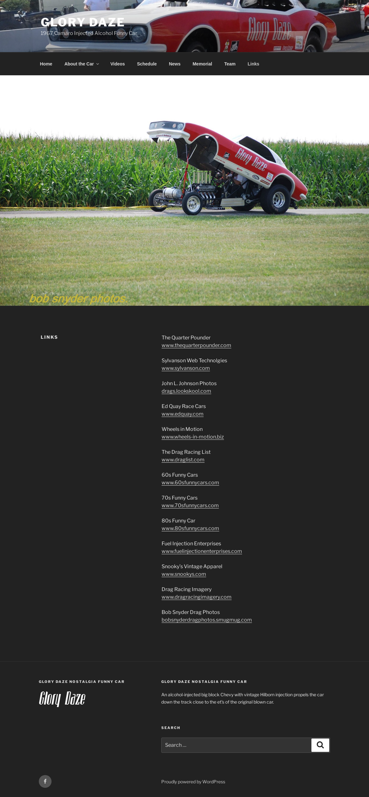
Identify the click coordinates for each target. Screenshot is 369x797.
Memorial (202, 63)
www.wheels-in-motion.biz (193, 437)
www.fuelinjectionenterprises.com (202, 551)
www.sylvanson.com (186, 368)
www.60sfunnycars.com (190, 483)
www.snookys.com (184, 574)
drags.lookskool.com (186, 391)
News (175, 63)
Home (46, 63)
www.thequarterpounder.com (196, 345)
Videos (117, 63)
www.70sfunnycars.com (190, 505)
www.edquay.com (183, 414)
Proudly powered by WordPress (193, 781)
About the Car (82, 63)
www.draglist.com (183, 460)
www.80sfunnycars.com (190, 528)
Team (230, 63)
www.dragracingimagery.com (197, 597)
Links (253, 63)
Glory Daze (83, 22)
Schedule (147, 63)
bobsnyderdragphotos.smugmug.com (207, 620)
